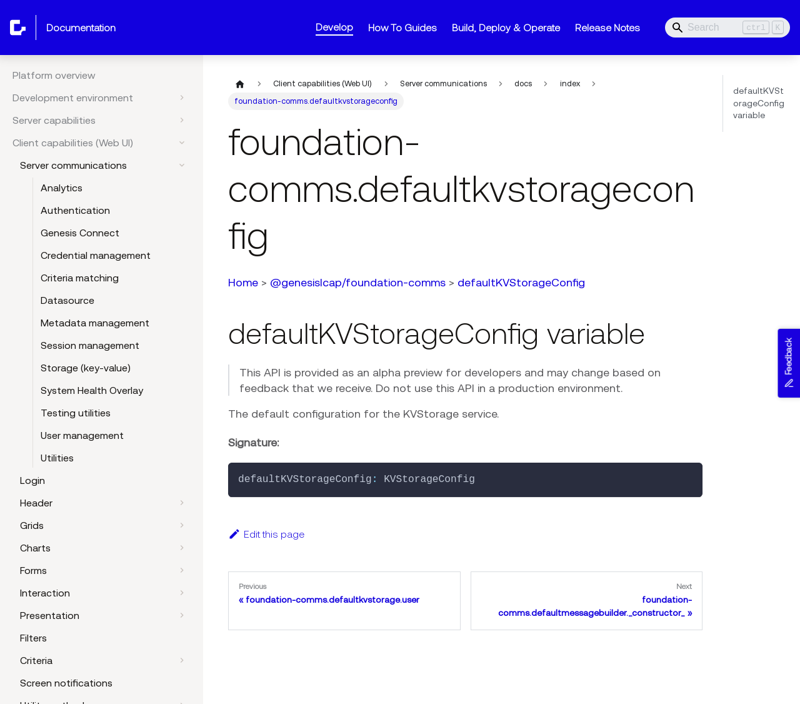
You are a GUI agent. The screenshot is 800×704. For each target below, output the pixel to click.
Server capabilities (54, 120)
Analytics (61, 187)
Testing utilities (76, 412)
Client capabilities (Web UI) (72, 142)
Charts (35, 547)
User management (82, 435)
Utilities (57, 457)
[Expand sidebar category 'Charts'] (182, 548)
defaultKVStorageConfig (521, 282)
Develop (334, 27)
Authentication (75, 210)
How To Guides (402, 27)
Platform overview (54, 75)
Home (243, 282)
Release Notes (607, 27)
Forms (33, 570)
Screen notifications (66, 682)
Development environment (72, 97)
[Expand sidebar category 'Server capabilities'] (182, 120)
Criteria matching (80, 277)
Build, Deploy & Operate (506, 27)
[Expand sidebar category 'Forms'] (182, 570)
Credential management (96, 255)
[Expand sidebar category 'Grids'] (182, 525)
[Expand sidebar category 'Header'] (182, 503)
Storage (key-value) (86, 367)
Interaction (45, 592)
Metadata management (95, 322)
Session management (90, 345)
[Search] (727, 28)
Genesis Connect (80, 232)
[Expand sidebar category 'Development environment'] (182, 98)
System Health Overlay (92, 390)
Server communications (73, 165)
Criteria (36, 660)
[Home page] (240, 84)
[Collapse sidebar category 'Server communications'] (182, 165)
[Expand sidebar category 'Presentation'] (182, 615)
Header (36, 502)
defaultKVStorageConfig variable (758, 103)
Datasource (67, 300)
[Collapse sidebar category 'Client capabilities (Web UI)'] (182, 143)
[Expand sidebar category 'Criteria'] (182, 660)
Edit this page (266, 534)
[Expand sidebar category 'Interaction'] (182, 593)
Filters (33, 637)
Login (32, 480)
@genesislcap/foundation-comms (358, 282)
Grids (32, 525)
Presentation (49, 615)
